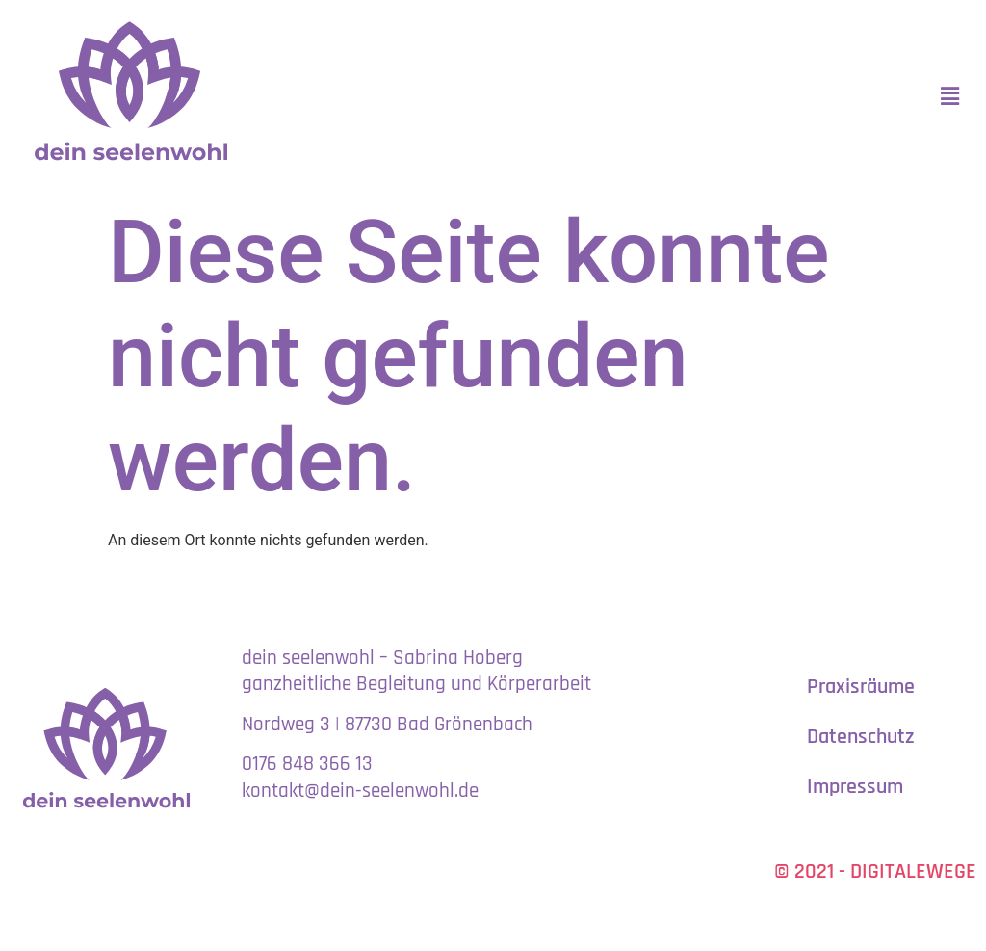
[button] (950, 96)
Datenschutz (861, 737)
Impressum (855, 787)
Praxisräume (861, 687)
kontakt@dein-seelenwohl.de (360, 791)
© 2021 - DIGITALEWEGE (875, 872)
